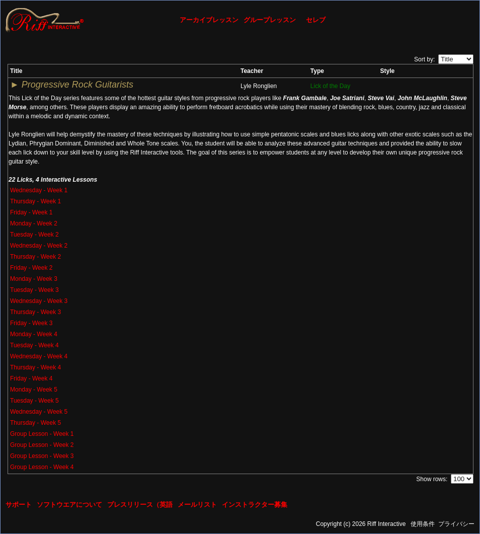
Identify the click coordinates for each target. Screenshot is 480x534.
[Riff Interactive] (45, 19)
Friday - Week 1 (31, 212)
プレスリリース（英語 (140, 504)
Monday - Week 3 (33, 278)
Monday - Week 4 (33, 334)
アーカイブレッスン (209, 20)
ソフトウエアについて (69, 504)
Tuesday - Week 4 (34, 345)
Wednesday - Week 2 (38, 245)
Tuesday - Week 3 (34, 289)
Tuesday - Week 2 (34, 234)
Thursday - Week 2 (35, 256)
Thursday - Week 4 (35, 367)
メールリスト (197, 504)
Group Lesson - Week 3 (42, 456)
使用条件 (423, 523)
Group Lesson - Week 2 (42, 444)
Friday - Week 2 (31, 267)
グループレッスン (270, 20)
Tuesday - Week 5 (34, 400)
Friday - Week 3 (31, 323)
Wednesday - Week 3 (38, 300)
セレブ (316, 20)
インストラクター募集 (254, 504)
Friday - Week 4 (31, 378)
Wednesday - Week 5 (38, 411)
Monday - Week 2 (33, 223)
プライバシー (456, 523)
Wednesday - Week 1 (38, 190)
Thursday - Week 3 (35, 312)
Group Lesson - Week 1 (42, 433)
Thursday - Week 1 (35, 201)
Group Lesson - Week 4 (42, 467)
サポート (19, 504)
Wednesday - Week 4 (38, 356)
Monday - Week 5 (33, 389)
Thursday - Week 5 (35, 422)
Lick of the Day (330, 86)
